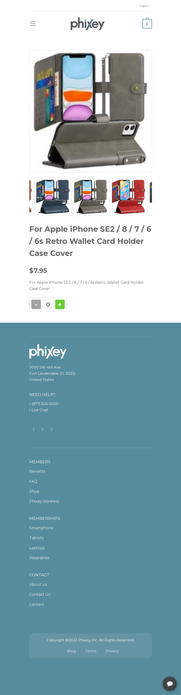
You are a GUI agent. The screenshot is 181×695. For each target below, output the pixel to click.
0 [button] (147, 24)
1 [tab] (76, 219)
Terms (90, 651)
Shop (34, 491)
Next (141, 197)
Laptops (36, 548)
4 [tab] (97, 219)
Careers (36, 604)
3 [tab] (90, 219)
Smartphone (41, 528)
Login (144, 5)
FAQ (33, 481)
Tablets (36, 538)
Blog (71, 651)
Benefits (37, 471)
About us (38, 584)
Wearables (39, 558)
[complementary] (146, 669)
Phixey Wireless (44, 501)
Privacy (112, 651)
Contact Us (39, 594)
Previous (40, 197)
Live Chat (38, 410)
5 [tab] (105, 219)
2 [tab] (83, 219)
